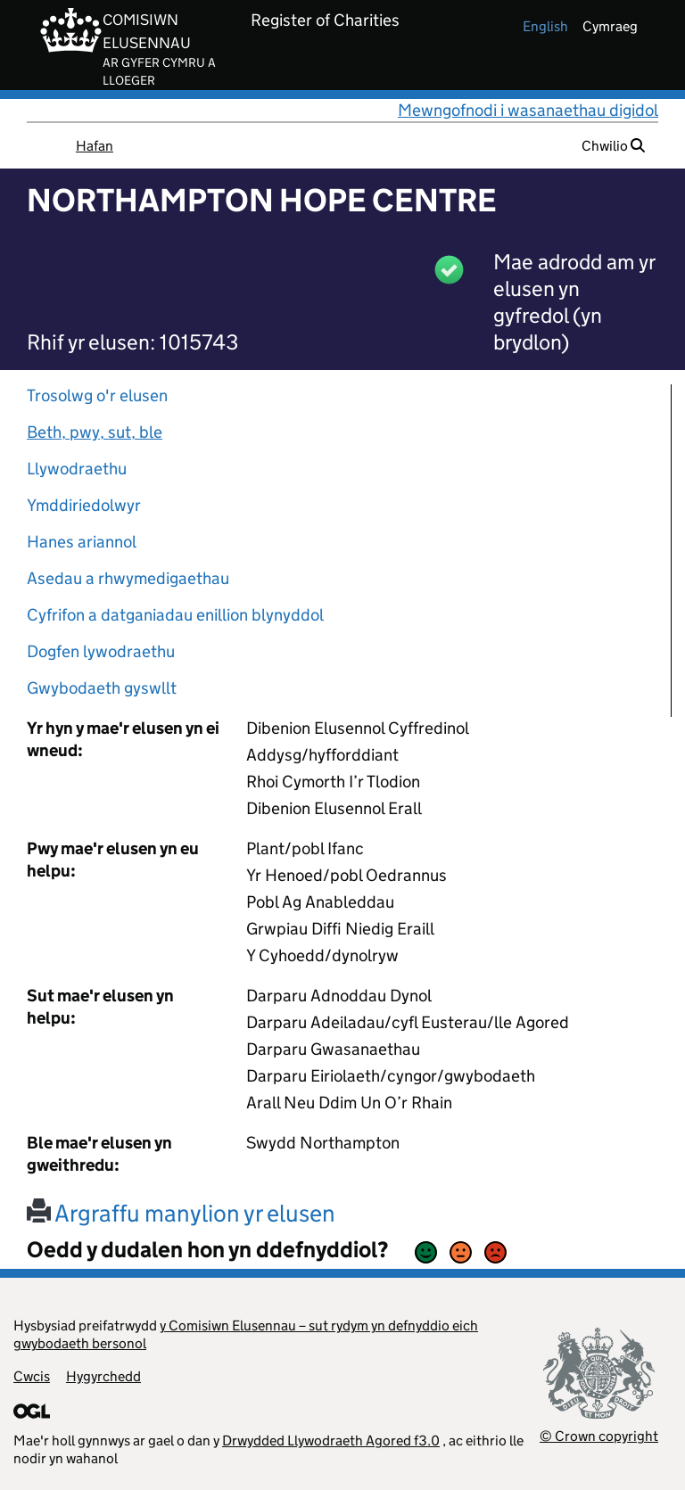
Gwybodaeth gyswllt (102, 688)
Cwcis (31, 1376)
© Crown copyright (599, 1436)
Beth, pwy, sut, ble (94, 432)
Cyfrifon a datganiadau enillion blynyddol (175, 615)
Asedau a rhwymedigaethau (128, 578)
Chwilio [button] (613, 145)
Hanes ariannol (81, 541)
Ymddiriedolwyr (84, 505)
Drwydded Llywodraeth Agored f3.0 (331, 1440)
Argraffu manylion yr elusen (181, 1213)
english (545, 26)
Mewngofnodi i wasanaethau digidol (528, 110)
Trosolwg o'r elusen (97, 395)
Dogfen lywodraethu (101, 651)
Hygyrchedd (103, 1376)
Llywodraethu (77, 468)
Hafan (94, 145)
